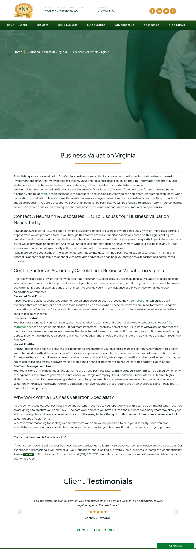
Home (18, 52)
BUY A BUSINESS (98, 25)
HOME (10, 25)
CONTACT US (153, 25)
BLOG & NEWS (179, 25)
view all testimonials (98, 530)
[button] (176, 512)
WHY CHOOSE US (126, 25)
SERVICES (45, 25)
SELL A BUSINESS (69, 25)
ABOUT (25, 25)
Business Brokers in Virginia (47, 52)
